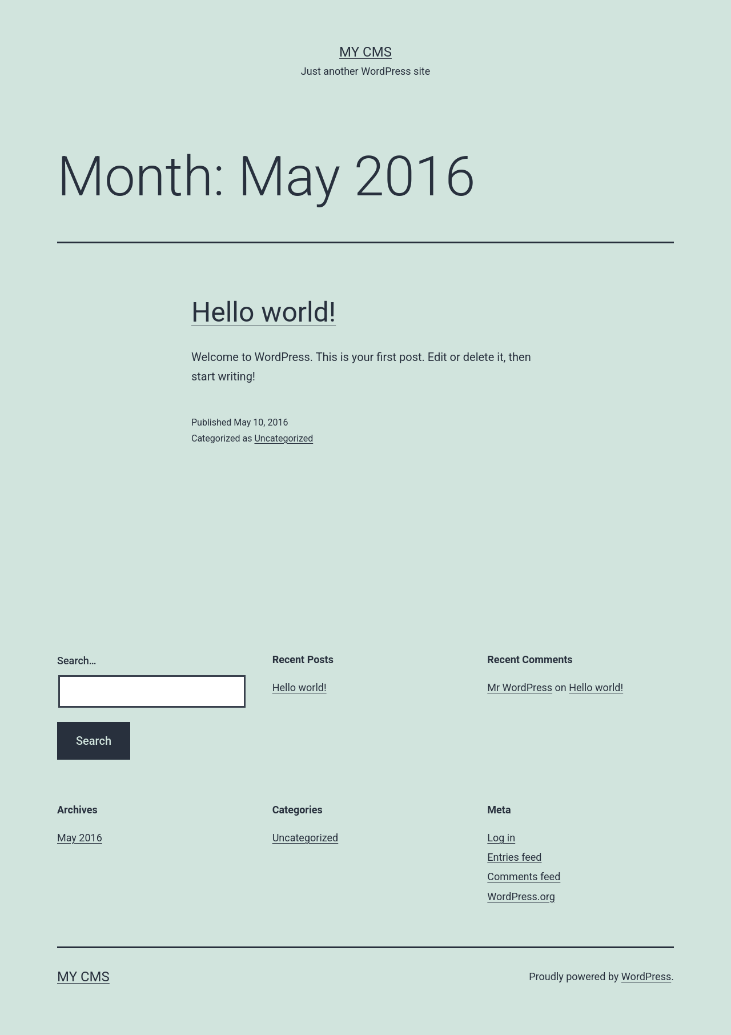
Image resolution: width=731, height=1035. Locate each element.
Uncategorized (283, 438)
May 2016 (79, 838)
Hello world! (263, 312)
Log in (501, 838)
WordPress (646, 976)
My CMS (365, 52)
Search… (77, 661)
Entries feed (514, 857)
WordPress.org (521, 896)
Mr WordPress (519, 687)
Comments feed (523, 876)
